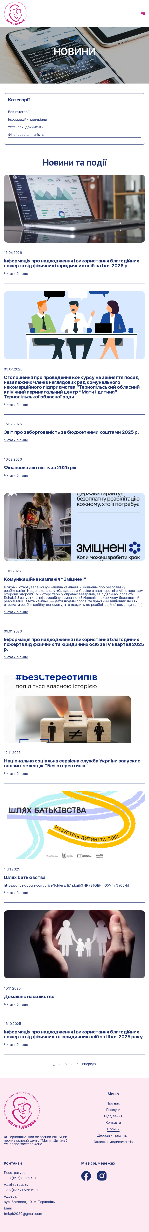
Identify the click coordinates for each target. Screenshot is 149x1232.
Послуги (113, 1110)
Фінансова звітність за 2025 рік (40, 467)
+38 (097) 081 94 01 (20, 1178)
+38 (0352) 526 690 (21, 1190)
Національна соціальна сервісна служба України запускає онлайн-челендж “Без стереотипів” (72, 763)
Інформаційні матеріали (27, 119)
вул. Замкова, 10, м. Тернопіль (29, 1202)
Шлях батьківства (25, 877)
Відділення (113, 1116)
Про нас (113, 1103)
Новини (113, 1129)
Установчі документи (25, 127)
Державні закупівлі (113, 1135)
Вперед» (89, 1064)
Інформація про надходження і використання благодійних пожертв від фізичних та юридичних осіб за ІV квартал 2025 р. (74, 644)
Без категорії (18, 112)
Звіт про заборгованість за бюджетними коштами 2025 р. (71, 432)
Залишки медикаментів (113, 1142)
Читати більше (16, 273)
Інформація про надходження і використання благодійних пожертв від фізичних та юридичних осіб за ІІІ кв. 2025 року (73, 1034)
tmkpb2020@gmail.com (23, 1213)
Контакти (113, 1122)
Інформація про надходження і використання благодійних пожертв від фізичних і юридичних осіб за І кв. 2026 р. (71, 263)
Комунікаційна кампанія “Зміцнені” (45, 579)
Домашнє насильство (29, 996)
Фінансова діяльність (26, 134)
